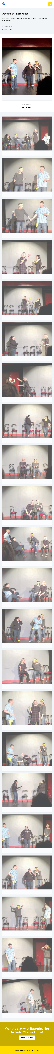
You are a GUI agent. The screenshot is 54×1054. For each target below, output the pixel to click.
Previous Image (27, 104)
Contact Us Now (27, 1038)
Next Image (27, 107)
